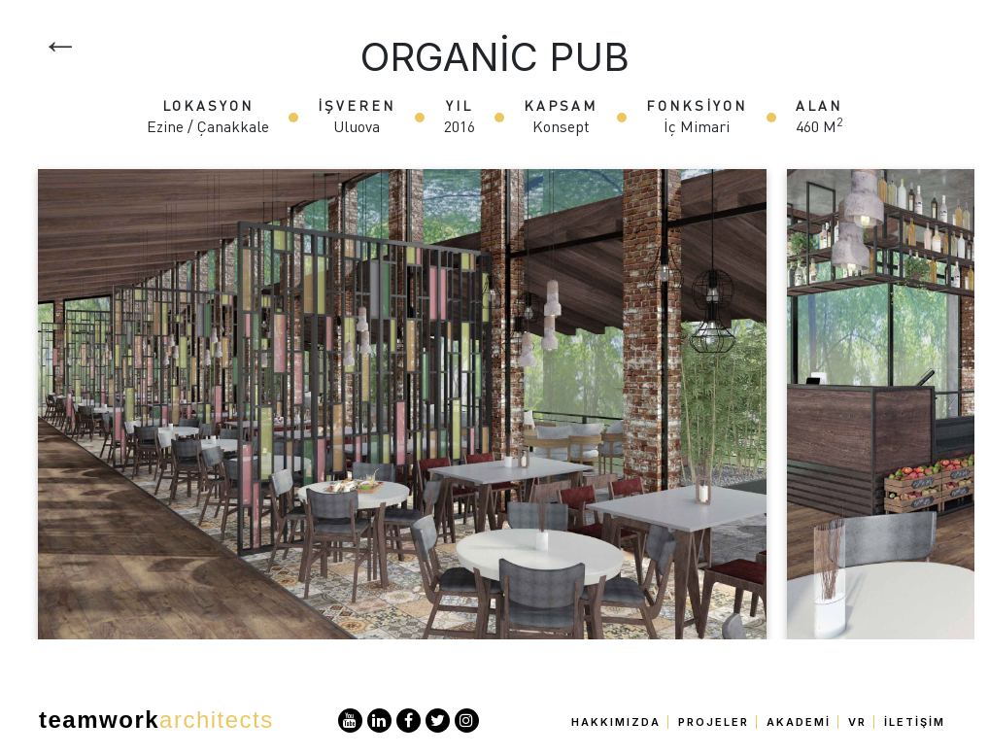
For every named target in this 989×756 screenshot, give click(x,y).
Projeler (713, 722)
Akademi (799, 722)
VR (857, 722)
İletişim (914, 722)
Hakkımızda (616, 722)
